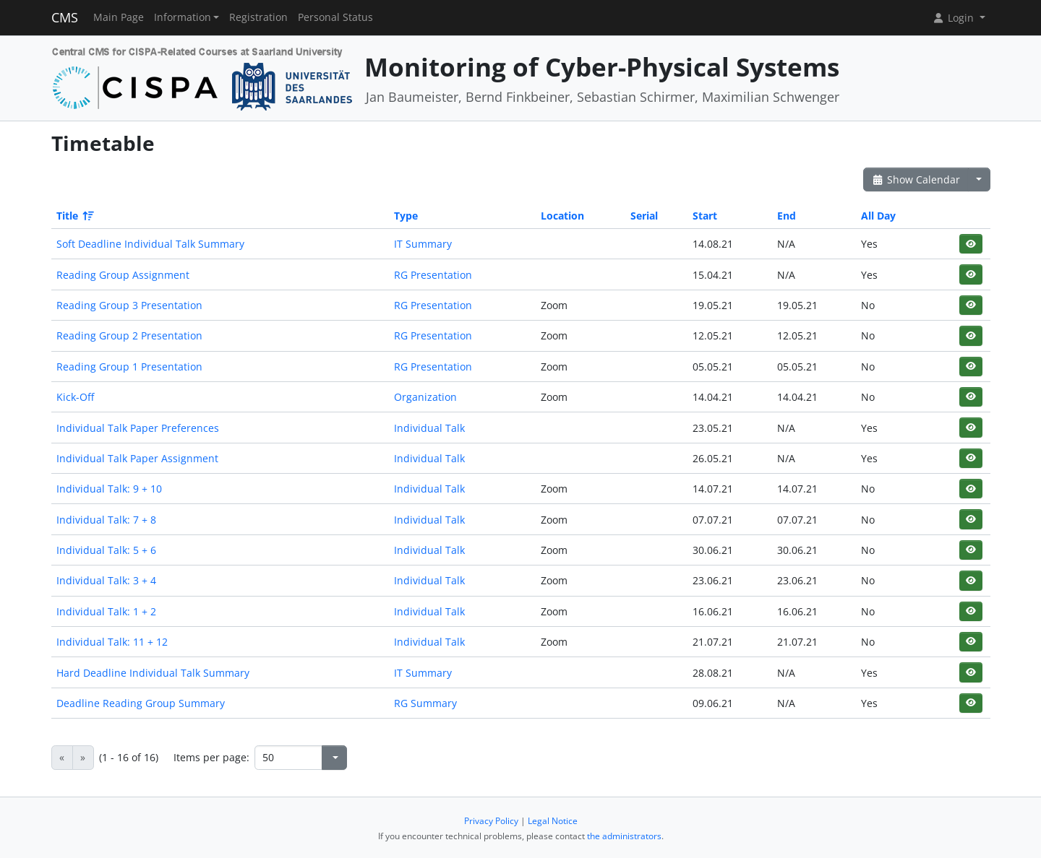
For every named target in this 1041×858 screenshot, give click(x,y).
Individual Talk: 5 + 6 (106, 550)
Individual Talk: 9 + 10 (109, 488)
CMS (64, 17)
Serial (644, 215)
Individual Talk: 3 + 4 (106, 580)
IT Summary (423, 244)
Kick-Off (75, 397)
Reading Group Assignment (122, 275)
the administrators (624, 836)
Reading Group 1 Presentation (129, 366)
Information (182, 17)
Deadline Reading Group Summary (140, 703)
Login (954, 18)
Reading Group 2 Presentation (129, 335)
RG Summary (425, 703)
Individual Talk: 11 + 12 (112, 642)
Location (562, 215)
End (786, 215)
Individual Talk (429, 428)
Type (406, 215)
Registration (258, 17)
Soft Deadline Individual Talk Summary (150, 244)
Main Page (118, 17)
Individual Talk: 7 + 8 (106, 519)
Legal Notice (553, 821)
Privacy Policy (491, 821)
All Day (878, 215)
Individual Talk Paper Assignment (137, 458)
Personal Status (335, 17)
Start (705, 215)
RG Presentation (433, 275)
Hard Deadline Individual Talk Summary (152, 673)
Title (74, 215)
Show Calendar (916, 179)
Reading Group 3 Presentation (129, 305)
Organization (425, 397)
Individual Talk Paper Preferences (137, 428)
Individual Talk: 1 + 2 (106, 611)
